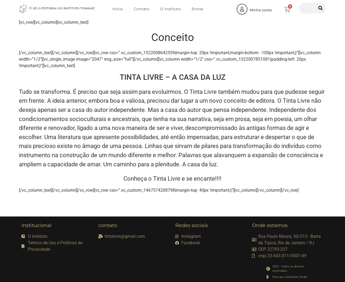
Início (117, 8)
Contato (141, 8)
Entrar (197, 8)
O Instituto (170, 8)
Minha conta (261, 10)
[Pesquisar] (320, 8)
